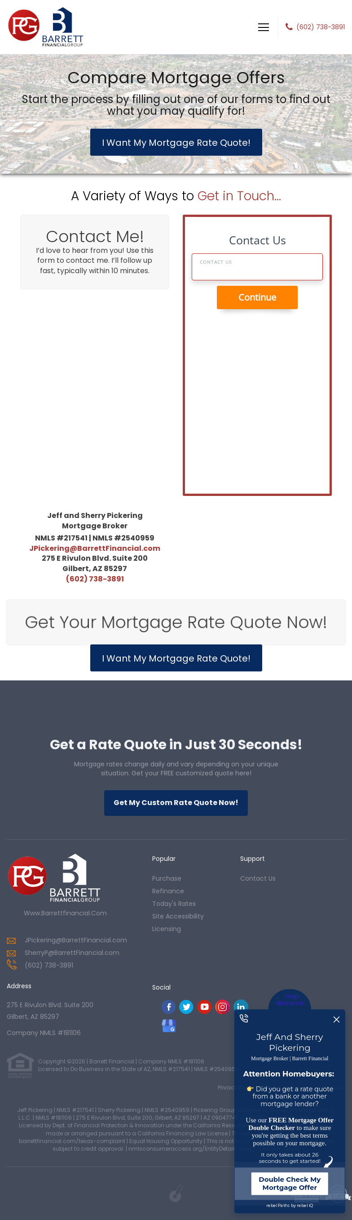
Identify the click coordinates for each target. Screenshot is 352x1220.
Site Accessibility (178, 916)
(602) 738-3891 (320, 27)
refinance (168, 891)
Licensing (166, 928)
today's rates (174, 903)
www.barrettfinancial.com (65, 913)
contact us (258, 878)
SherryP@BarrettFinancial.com (72, 952)
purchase (166, 878)
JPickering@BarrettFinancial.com (94, 548)
